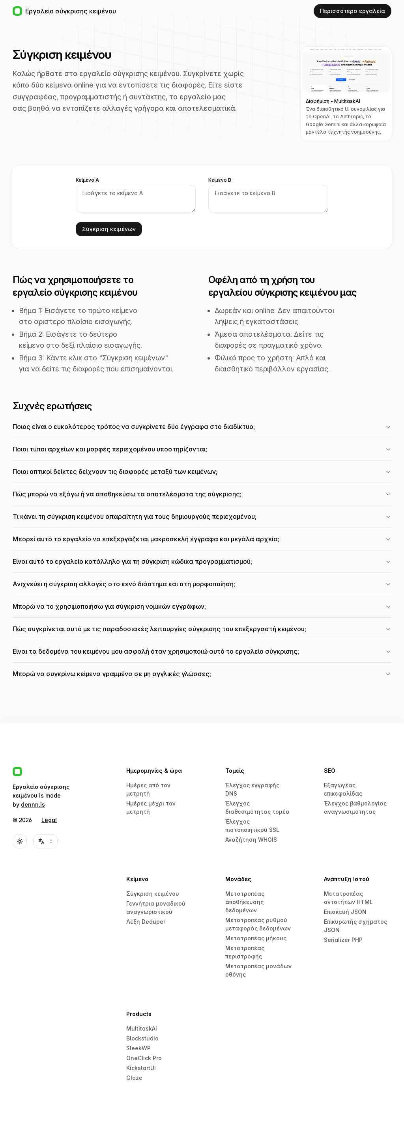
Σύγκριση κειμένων (109, 229)
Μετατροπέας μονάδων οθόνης (258, 970)
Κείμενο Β (219, 180)
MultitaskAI (141, 1028)
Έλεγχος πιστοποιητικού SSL (252, 825)
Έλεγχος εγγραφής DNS (252, 789)
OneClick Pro (144, 1058)
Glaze (134, 1077)
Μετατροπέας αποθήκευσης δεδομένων (244, 901)
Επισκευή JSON (345, 911)
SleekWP (138, 1048)
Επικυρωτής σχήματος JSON (355, 925)
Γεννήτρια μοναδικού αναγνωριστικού (155, 907)
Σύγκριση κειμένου (152, 893)
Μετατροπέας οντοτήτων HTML (348, 897)
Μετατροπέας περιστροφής (244, 952)
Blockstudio (142, 1038)
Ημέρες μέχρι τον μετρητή (151, 807)
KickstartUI (141, 1067)
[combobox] (45, 841)
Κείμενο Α (87, 180)
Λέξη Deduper (145, 921)
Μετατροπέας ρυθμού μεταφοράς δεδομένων (258, 924)
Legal (49, 820)
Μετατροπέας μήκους (255, 938)
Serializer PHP (343, 939)
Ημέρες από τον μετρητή (148, 789)
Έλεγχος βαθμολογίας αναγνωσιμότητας (355, 807)
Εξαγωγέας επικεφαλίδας (343, 789)
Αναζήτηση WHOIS (251, 839)
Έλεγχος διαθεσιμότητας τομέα (257, 807)
